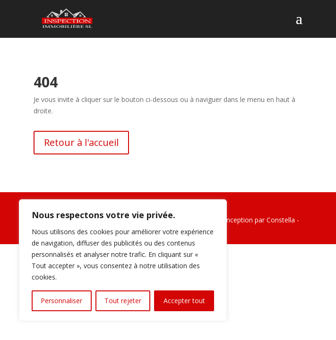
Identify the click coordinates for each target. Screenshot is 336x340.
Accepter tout (184, 300)
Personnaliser (61, 300)
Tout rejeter (122, 300)
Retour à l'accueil (81, 142)
